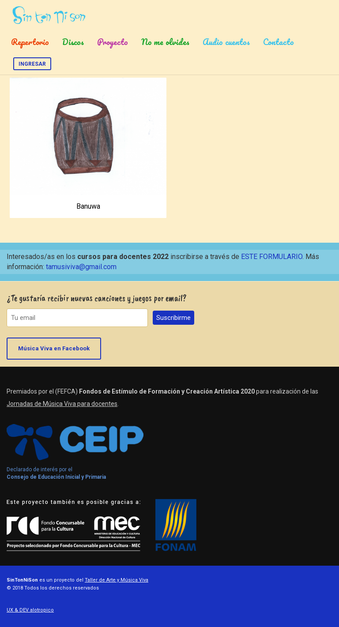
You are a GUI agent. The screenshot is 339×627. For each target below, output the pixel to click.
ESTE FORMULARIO (271, 256)
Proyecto (112, 42)
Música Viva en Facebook (54, 348)
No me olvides (165, 42)
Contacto (278, 42)
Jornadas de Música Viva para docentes (62, 403)
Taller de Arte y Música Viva (116, 580)
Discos (73, 42)
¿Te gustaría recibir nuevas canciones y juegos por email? (97, 298)
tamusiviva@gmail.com (81, 267)
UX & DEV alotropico (30, 610)
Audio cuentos (226, 42)
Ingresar (32, 64)
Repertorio (30, 42)
